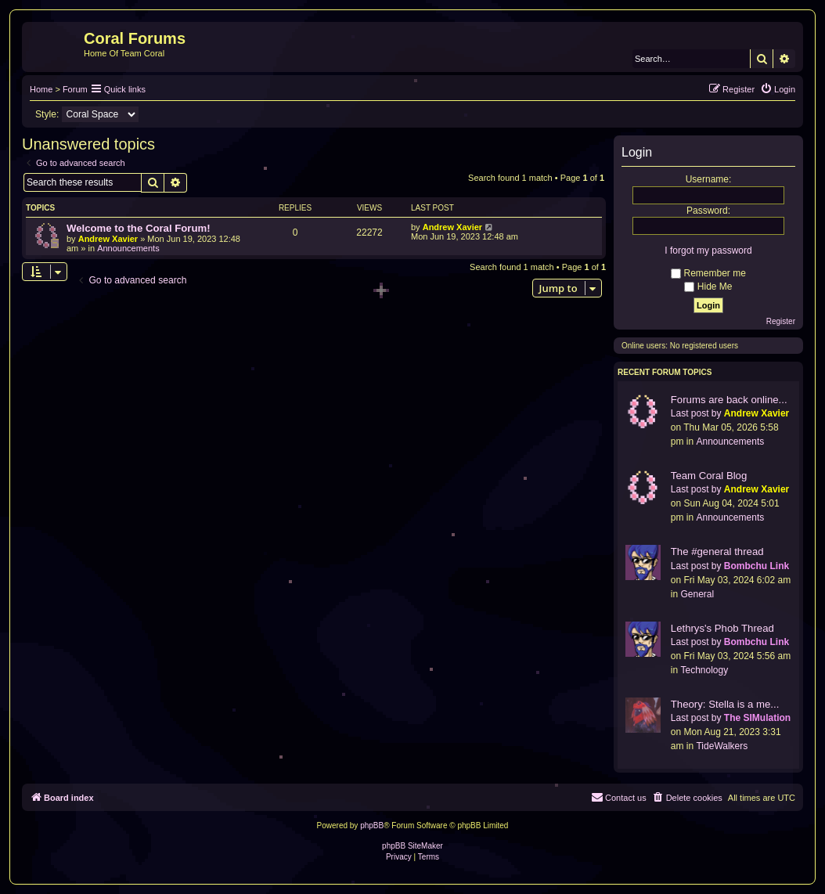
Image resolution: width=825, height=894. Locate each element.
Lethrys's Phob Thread (722, 628)
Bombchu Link (756, 566)
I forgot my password (708, 250)
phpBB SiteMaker (412, 846)
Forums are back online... (729, 400)
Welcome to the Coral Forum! (139, 228)
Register (780, 321)
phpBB (372, 825)
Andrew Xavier (108, 238)
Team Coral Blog (709, 475)
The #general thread (717, 551)
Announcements (128, 248)
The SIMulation (757, 717)
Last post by (696, 413)
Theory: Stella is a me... (725, 704)
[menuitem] (777, 89)
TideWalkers (722, 746)
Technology (704, 670)
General (697, 594)
